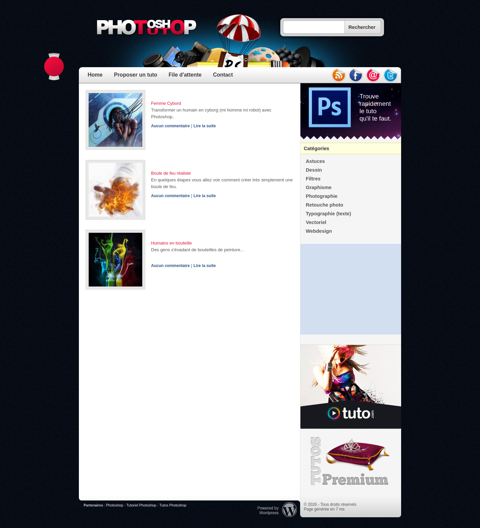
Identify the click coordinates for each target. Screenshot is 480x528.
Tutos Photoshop (172, 505)
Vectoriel (316, 222)
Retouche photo (324, 205)
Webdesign (319, 231)
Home (95, 75)
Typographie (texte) (328, 213)
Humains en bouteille (171, 243)
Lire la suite (204, 126)
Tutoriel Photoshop (141, 505)
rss (338, 75)
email (373, 75)
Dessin (314, 170)
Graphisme (319, 187)
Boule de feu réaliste (171, 173)
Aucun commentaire (170, 126)
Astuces (315, 161)
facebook (355, 75)
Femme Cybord (166, 103)
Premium (350, 461)
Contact (223, 75)
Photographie (321, 196)
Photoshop (114, 505)
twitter (390, 75)
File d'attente (185, 75)
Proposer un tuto (135, 75)
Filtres (313, 178)
